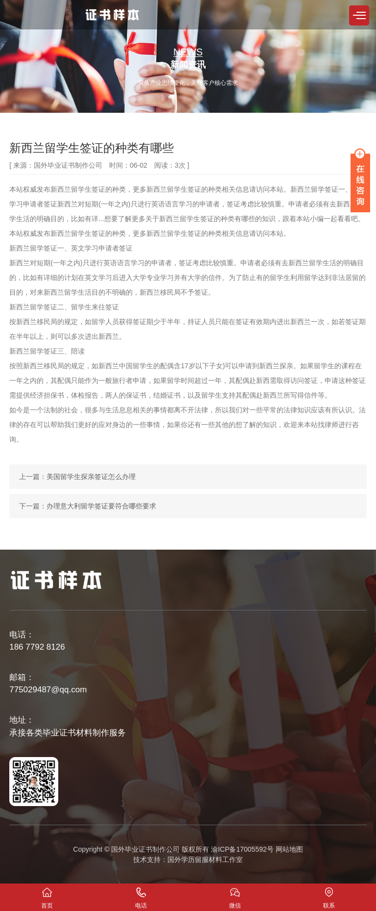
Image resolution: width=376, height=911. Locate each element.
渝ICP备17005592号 (242, 849)
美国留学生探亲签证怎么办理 (91, 477)
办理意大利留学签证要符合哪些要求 (101, 506)
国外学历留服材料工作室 (205, 859)
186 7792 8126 (37, 647)
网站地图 (289, 849)
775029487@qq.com (48, 689)
